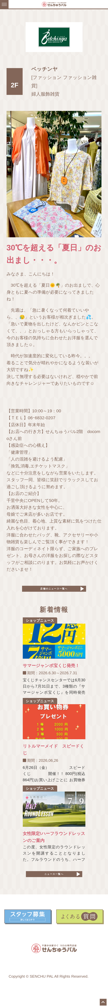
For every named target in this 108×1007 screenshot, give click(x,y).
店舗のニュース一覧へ (54, 591)
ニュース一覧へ (54, 881)
